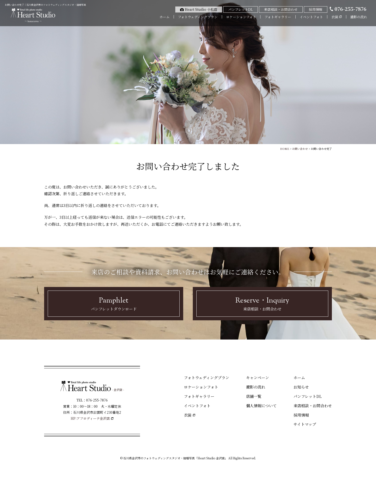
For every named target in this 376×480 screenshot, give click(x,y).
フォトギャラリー (277, 16)
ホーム (164, 16)
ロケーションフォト (241, 16)
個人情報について (261, 405)
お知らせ (301, 387)
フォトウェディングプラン (197, 16)
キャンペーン (257, 377)
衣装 (188, 415)
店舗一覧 (253, 396)
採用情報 (301, 415)
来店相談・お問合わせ (262, 303)
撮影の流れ (358, 16)
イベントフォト (311, 16)
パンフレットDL (308, 396)
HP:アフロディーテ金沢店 (90, 418)
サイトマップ (305, 424)
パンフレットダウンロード (113, 303)
